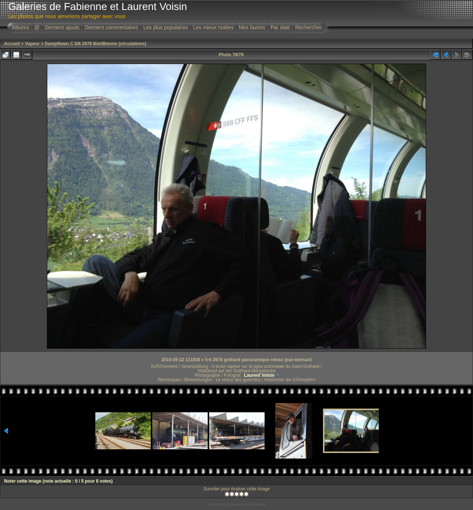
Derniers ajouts (62, 27)
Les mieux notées (213, 27)
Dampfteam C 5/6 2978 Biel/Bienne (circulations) (95, 43)
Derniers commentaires (111, 27)
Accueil (12, 43)
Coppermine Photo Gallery (245, 504)
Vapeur (32, 43)
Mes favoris (252, 27)
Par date (280, 27)
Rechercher (308, 27)
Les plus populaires (165, 27)
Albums (20, 27)
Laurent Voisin (259, 375)
